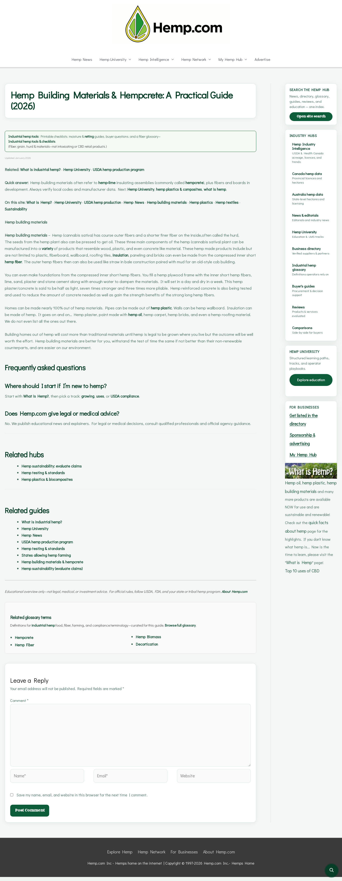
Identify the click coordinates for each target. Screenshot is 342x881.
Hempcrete (25, 650)
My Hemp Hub (231, 59)
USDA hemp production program (139, 169)
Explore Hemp (123, 856)
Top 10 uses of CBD (302, 579)
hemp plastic (166, 314)
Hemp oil (292, 495)
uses (108, 402)
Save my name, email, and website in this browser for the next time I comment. (83, 800)
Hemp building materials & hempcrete (58, 568)
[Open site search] (331, 870)
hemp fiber (25, 268)
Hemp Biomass (150, 649)
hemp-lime (112, 182)
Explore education (311, 397)
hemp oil (145, 321)
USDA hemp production (119, 209)
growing (93, 402)
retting (96, 136)
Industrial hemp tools (25, 136)
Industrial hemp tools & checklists (35, 141)
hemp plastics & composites (207, 189)
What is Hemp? (43, 209)
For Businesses (183, 856)
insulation (121, 261)
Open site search (311, 121)
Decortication (149, 656)
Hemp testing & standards (46, 479)
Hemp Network (194, 59)
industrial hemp (46, 638)
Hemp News (80, 59)
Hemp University (112, 59)
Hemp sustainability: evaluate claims (57, 472)
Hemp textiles (18, 215)
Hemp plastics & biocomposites (52, 486)
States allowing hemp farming (50, 562)
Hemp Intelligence (154, 59)
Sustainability (47, 215)
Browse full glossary (195, 638)
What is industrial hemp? (46, 169)
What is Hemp (298, 571)
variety (47, 255)
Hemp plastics (235, 209)
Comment (19, 713)
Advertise (264, 59)
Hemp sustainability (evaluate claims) (57, 575)
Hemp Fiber (26, 657)
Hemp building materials (194, 209)
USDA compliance (136, 402)
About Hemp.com (216, 856)
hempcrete (205, 182)
